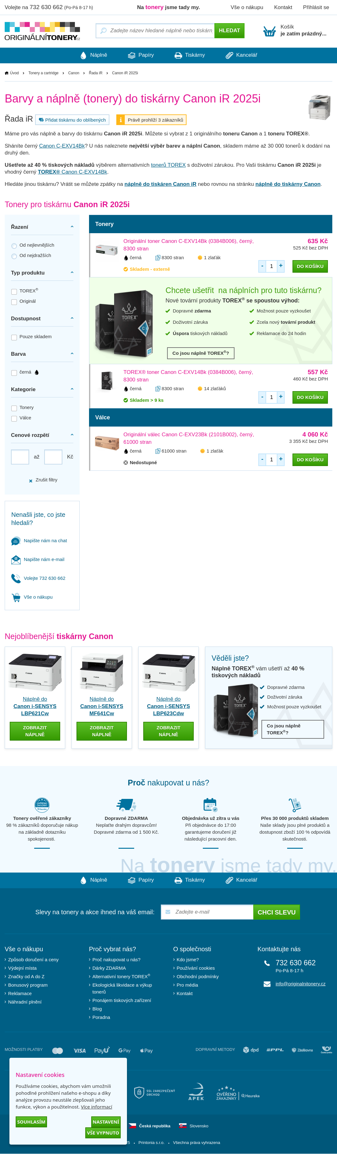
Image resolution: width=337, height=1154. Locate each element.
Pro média (187, 985)
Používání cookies (196, 968)
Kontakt (283, 7)
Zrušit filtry (43, 480)
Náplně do (34, 706)
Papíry (140, 55)
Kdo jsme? (188, 959)
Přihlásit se (316, 7)
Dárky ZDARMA (109, 968)
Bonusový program (28, 985)
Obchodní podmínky (198, 976)
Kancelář (243, 55)
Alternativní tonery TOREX (122, 976)
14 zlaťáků (215, 388)
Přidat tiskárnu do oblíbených (71, 119)
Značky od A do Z (26, 976)
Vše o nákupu (247, 7)
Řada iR (96, 73)
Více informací (96, 1107)
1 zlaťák (212, 257)
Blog (97, 1008)
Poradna (101, 1017)
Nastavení (106, 1122)
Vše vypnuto (103, 1133)
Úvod (14, 73)
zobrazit (35, 731)
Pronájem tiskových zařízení (121, 1000)
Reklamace (20, 993)
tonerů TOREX (168, 165)
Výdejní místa (22, 968)
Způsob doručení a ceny (33, 959)
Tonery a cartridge (44, 73)
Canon (73, 73)
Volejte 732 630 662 (38, 578)
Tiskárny (190, 55)
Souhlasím (31, 1122)
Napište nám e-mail (37, 559)
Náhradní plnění (25, 1002)
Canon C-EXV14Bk (62, 146)
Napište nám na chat (39, 540)
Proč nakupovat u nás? (116, 959)
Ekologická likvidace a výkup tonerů (122, 988)
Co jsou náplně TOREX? (200, 353)
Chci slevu (277, 912)
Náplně (91, 55)
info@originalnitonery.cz (300, 983)
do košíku (310, 266)
